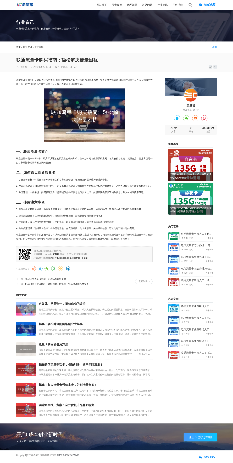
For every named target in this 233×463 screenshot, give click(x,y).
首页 (18, 47)
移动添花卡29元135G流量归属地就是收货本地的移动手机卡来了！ (191, 209)
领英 (67, 268)
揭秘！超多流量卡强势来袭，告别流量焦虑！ (68, 385)
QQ (40, 268)
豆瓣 (53, 268)
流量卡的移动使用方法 (53, 344)
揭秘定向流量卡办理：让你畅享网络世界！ (46, 279)
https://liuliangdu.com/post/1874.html (68, 258)
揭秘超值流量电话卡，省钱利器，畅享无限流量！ (71, 364)
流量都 (43, 455)
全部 (214, 47)
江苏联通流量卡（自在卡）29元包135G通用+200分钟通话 (191, 176)
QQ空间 (60, 268)
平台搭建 (177, 4)
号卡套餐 (117, 4)
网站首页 (101, 4)
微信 (46, 268)
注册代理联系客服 (200, 437)
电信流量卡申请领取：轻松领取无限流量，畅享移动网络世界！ (57, 284)
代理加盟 (132, 4)
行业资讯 (162, 4)
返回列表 (143, 281)
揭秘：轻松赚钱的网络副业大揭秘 (61, 324)
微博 (33, 268)
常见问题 (147, 4)
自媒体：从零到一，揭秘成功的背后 (62, 303)
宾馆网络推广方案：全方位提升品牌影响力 (66, 405)
